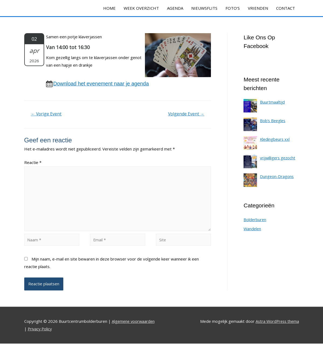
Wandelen (253, 229)
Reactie (32, 163)
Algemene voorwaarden (134, 324)
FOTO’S (232, 8)
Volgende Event (185, 114)
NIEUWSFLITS (204, 8)
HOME (109, 8)
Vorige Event (46, 114)
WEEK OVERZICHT (141, 8)
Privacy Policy (40, 331)
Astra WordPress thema (276, 324)
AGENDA (175, 8)
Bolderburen (255, 220)
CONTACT (285, 8)
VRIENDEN (258, 8)
